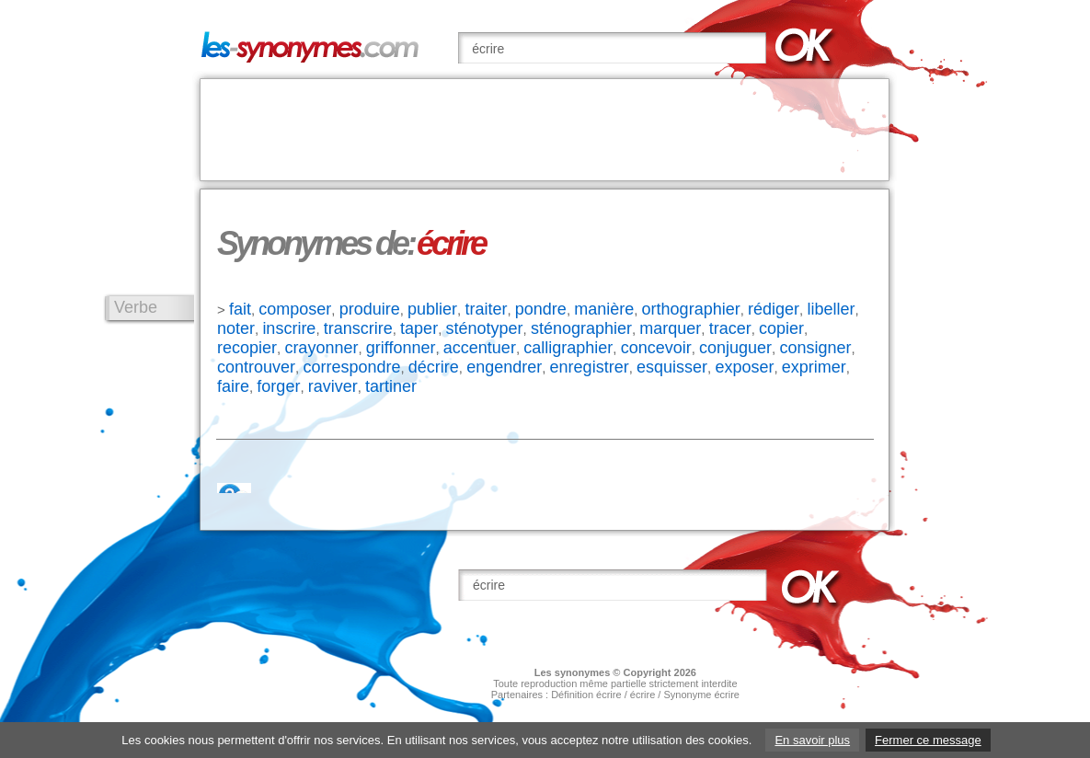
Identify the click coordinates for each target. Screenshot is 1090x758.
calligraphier (568, 348)
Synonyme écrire (701, 694)
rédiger (773, 309)
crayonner (321, 348)
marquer (670, 328)
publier (432, 309)
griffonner (401, 348)
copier (781, 328)
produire (369, 309)
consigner (815, 348)
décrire (433, 367)
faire (233, 386)
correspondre (351, 367)
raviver (333, 386)
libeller (831, 309)
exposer (744, 367)
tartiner (391, 386)
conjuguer (735, 348)
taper (419, 328)
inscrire (289, 328)
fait (240, 309)
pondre (541, 309)
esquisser (672, 367)
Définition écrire (586, 694)
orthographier (691, 309)
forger (278, 386)
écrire (643, 694)
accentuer (479, 348)
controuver (256, 367)
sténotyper (483, 328)
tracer (730, 328)
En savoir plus (812, 740)
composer (294, 309)
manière (604, 309)
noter (236, 328)
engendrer (504, 367)
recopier (247, 348)
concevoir (656, 348)
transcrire (358, 328)
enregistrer (589, 367)
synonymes (583, 672)
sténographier (581, 328)
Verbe (135, 307)
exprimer (814, 367)
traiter (486, 309)
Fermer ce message (928, 740)
